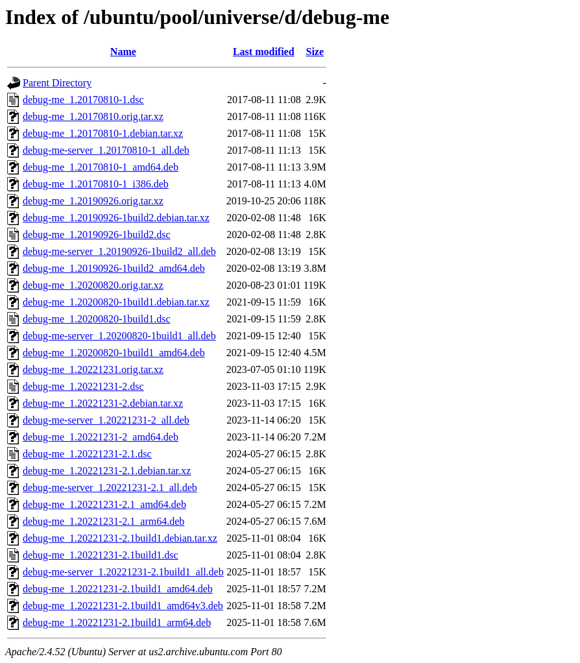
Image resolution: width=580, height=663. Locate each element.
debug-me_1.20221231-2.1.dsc (87, 453)
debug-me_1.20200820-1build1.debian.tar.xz (116, 301)
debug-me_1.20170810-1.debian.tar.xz (103, 133)
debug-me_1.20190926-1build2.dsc (97, 234)
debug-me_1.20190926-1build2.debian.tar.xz (116, 217)
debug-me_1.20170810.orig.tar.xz (93, 116)
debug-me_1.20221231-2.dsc (83, 386)
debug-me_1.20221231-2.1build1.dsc (100, 555)
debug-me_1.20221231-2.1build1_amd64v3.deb (123, 605)
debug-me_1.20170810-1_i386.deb (96, 183)
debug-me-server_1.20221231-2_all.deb (106, 420)
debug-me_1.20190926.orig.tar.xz (93, 200)
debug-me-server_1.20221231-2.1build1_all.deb (123, 571)
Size (315, 51)
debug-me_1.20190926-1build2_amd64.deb (114, 268)
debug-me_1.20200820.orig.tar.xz (93, 285)
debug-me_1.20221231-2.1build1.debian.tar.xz (120, 538)
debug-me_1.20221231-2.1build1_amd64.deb (118, 588)
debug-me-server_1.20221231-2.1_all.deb (110, 487)
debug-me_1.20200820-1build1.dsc (97, 318)
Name (123, 51)
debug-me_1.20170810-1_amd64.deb (100, 167)
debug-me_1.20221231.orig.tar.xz (93, 369)
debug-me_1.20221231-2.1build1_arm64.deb (117, 622)
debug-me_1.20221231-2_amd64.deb (100, 436)
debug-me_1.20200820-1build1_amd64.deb (114, 352)
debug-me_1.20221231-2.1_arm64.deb (103, 521)
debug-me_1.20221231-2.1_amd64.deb (104, 504)
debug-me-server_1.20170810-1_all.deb (106, 150)
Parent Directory (57, 82)
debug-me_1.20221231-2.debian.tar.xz (103, 403)
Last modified (264, 51)
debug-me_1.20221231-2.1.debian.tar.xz (107, 470)
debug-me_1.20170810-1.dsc (83, 99)
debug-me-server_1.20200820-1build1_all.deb (119, 335)
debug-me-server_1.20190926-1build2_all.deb (119, 251)
